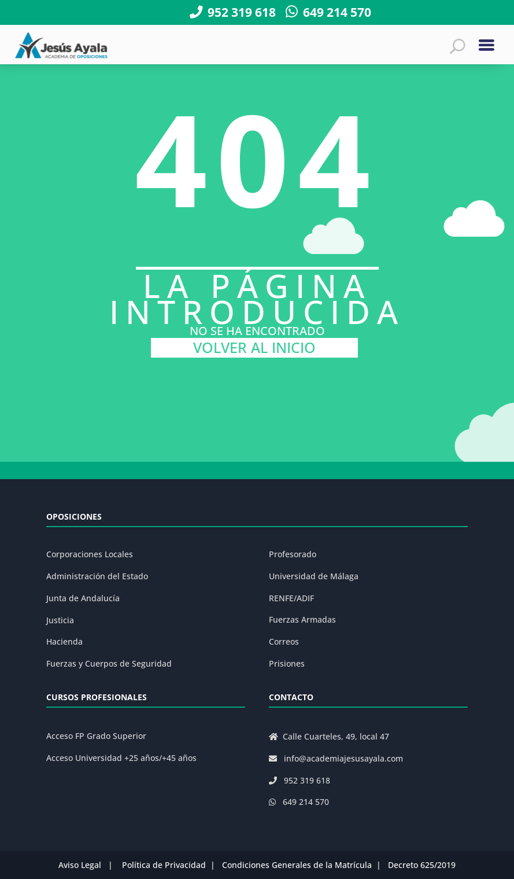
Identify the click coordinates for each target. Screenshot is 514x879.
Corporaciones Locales (89, 554)
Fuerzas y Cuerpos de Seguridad (109, 663)
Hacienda (64, 641)
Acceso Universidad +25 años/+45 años (121, 757)
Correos (284, 641)
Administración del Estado (97, 576)
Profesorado (292, 554)
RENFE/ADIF (291, 598)
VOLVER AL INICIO (254, 347)
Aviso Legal (79, 864)
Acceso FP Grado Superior (96, 735)
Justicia (60, 620)
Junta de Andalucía (83, 598)
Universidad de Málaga (313, 576)
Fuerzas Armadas (302, 619)
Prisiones (287, 663)
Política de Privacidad (164, 864)
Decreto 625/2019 (422, 864)
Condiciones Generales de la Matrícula (297, 864)
